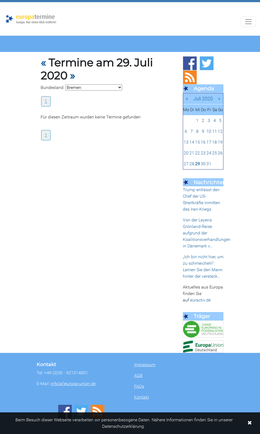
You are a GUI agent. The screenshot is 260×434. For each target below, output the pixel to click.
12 (220, 131)
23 (203, 152)
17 (208, 142)
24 (208, 152)
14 (191, 142)
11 (214, 131)
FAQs (139, 386)
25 (214, 152)
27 (186, 163)
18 (214, 142)
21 (191, 152)
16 (203, 142)
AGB (138, 375)
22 (197, 152)
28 (191, 163)
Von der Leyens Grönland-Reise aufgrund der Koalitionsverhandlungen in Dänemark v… (206, 233)
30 (203, 163)
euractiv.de (200, 300)
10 (208, 131)
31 (208, 163)
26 (220, 152)
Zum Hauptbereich (4, 2)
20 (186, 152)
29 (197, 163)
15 (197, 142)
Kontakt (141, 397)
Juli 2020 (203, 98)
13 (186, 142)
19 (220, 142)
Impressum (144, 364)
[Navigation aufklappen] (248, 21)
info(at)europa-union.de (73, 383)
